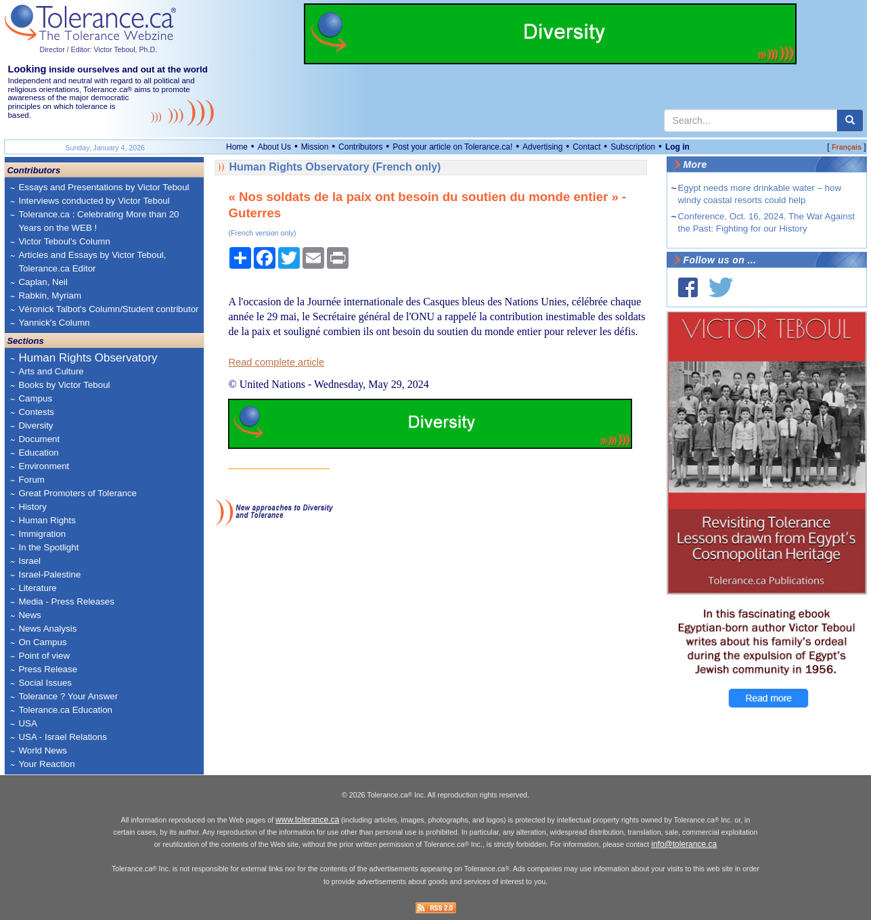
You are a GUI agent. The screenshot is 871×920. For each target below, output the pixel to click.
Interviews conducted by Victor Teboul (93, 201)
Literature (37, 588)
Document (39, 439)
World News (42, 750)
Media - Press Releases (66, 601)
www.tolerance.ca (307, 820)
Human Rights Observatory (87, 357)
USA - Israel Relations (62, 737)
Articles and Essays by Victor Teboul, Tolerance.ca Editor (92, 261)
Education (38, 452)
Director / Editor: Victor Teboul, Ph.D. (98, 49)
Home (237, 147)
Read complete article (276, 362)
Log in (677, 147)
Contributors (360, 147)
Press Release (47, 669)
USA (27, 723)
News (29, 615)
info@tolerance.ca (684, 844)
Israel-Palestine (49, 574)
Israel (29, 561)
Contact (586, 147)
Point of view (44, 656)
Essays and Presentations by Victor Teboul (103, 187)
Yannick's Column (53, 322)
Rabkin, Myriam (49, 295)
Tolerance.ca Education (65, 710)
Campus (35, 398)
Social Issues (45, 683)
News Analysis (47, 628)
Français (847, 147)
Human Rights (46, 520)
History (32, 507)
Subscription (632, 147)
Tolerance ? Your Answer (68, 696)
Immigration (42, 534)
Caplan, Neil (43, 282)
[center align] (850, 120)
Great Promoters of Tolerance (77, 493)
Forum (31, 480)
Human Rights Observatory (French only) (335, 167)
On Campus (42, 642)
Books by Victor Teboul (64, 385)
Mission (315, 147)
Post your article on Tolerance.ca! (452, 147)
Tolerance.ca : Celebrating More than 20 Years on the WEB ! (98, 221)
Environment (43, 466)
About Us (274, 147)
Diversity (35, 425)
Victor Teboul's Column (64, 241)
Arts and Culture (50, 371)
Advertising (542, 147)
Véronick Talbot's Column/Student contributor (108, 309)
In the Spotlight (48, 547)
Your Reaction (46, 764)
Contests (36, 412)
